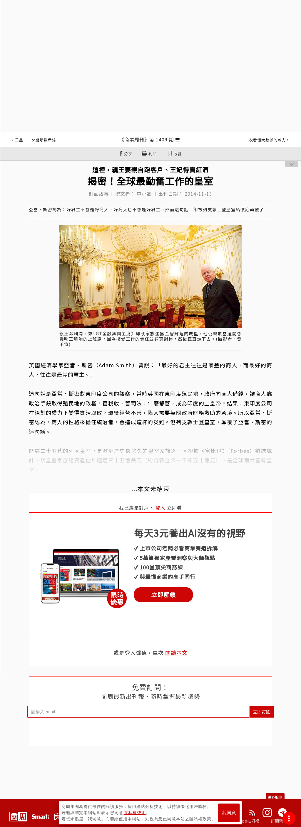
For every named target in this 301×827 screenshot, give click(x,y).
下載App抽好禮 (245, 821)
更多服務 (275, 796)
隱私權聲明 (135, 812)
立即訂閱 (261, 711)
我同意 (229, 812)
